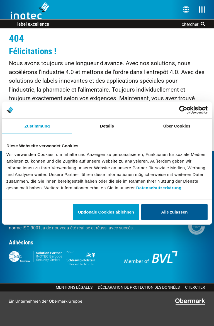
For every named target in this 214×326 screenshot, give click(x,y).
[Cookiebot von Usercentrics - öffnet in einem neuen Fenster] (183, 110)
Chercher (195, 287)
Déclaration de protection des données (139, 287)
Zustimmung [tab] (37, 125)
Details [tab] (107, 125)
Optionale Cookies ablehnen (106, 212)
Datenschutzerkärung (159, 187)
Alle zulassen (174, 212)
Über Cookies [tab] (177, 125)
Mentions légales (74, 287)
